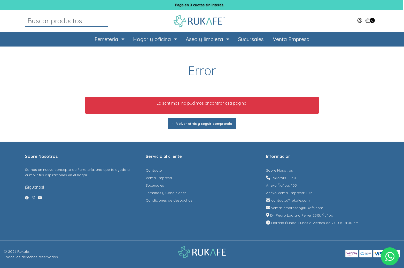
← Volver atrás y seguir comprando (202, 123)
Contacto (154, 170)
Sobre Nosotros (279, 170)
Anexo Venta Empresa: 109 (289, 192)
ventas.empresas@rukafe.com (297, 207)
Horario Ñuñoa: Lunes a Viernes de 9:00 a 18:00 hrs (315, 222)
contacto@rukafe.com (290, 200)
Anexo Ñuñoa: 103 (281, 185)
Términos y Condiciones (166, 192)
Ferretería (106, 39)
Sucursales (250, 39)
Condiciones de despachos (169, 200)
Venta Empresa (291, 39)
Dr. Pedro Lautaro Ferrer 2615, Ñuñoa (301, 215)
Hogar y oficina (152, 39)
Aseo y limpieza (204, 39)
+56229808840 (283, 177)
